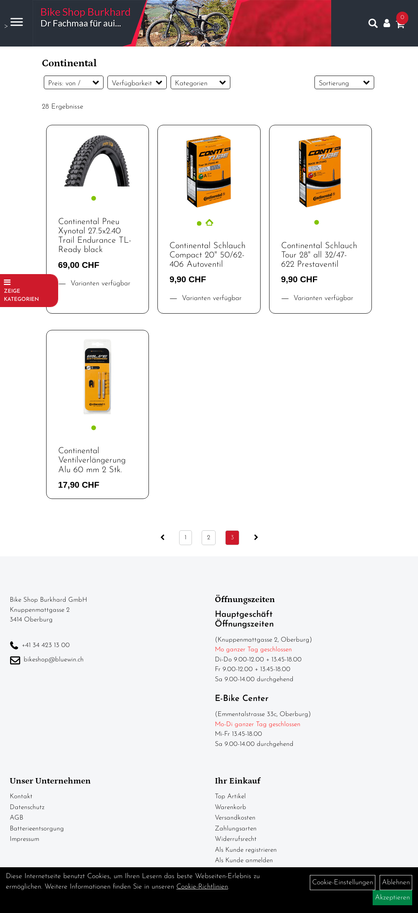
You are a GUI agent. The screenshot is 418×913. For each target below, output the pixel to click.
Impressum (24, 839)
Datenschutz (27, 807)
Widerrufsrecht (236, 839)
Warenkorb (230, 807)
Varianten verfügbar (99, 283)
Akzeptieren (392, 897)
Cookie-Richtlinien (202, 887)
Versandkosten (235, 818)
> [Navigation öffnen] (13, 23)
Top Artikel (230, 796)
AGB (16, 818)
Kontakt (21, 796)
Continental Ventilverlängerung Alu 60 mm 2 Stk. (92, 460)
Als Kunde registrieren (246, 850)
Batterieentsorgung (37, 828)
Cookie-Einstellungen (342, 882)
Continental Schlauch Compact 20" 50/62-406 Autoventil (207, 255)
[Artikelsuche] (373, 25)
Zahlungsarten (236, 828)
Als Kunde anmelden (244, 860)
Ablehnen (396, 882)
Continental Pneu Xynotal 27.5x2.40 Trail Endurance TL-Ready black (94, 236)
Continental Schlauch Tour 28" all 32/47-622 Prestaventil (319, 255)
